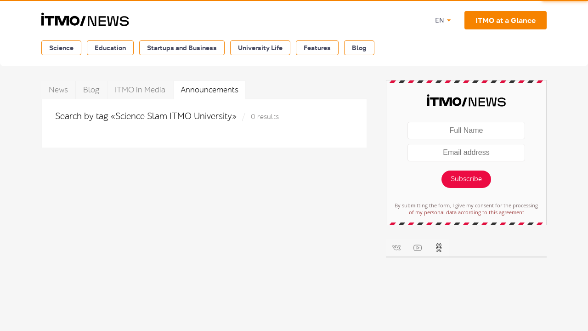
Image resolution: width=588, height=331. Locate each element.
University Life (260, 47)
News (58, 90)
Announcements (209, 90)
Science (61, 47)
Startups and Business (182, 47)
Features (317, 47)
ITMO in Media (140, 90)
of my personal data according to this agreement (466, 212)
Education (110, 47)
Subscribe (466, 179)
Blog (359, 47)
